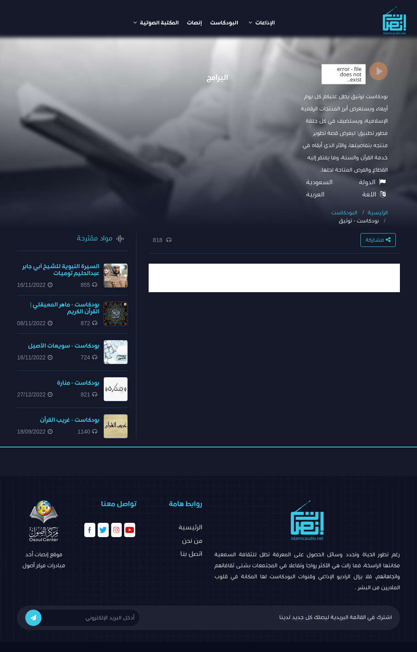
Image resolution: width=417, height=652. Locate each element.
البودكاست (224, 23)
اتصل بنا (191, 554)
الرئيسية (378, 213)
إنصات (194, 23)
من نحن (192, 540)
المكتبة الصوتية (156, 23)
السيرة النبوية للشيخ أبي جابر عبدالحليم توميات (60, 269)
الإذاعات (261, 23)
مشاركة (378, 240)
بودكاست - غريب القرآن (69, 420)
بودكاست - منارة (78, 383)
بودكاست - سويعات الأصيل (63, 346)
